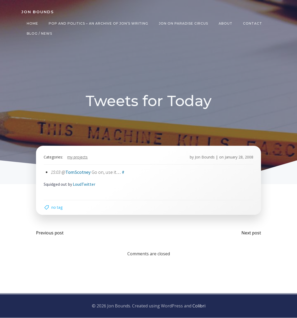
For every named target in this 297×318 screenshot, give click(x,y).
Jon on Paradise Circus (183, 23)
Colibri (198, 306)
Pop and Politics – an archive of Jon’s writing (98, 23)
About (225, 23)
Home (32, 23)
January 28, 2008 (238, 157)
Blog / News (39, 33)
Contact (252, 23)
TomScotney (78, 172)
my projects (78, 157)
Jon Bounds (204, 157)
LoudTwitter (84, 184)
